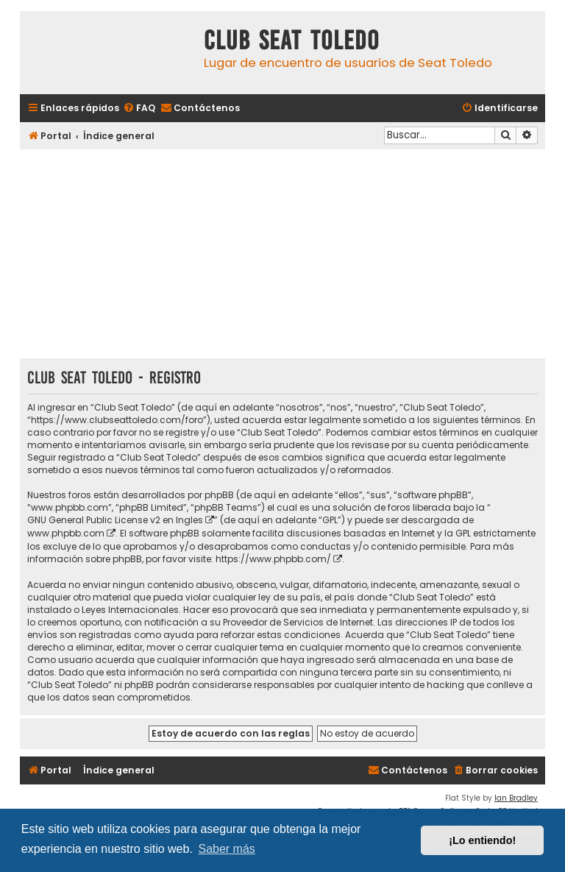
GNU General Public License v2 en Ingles (115, 520)
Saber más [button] (226, 849)
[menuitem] (139, 108)
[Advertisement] (282, 255)
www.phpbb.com (65, 533)
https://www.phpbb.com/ (273, 559)
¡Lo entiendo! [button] (482, 840)
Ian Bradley (516, 798)
